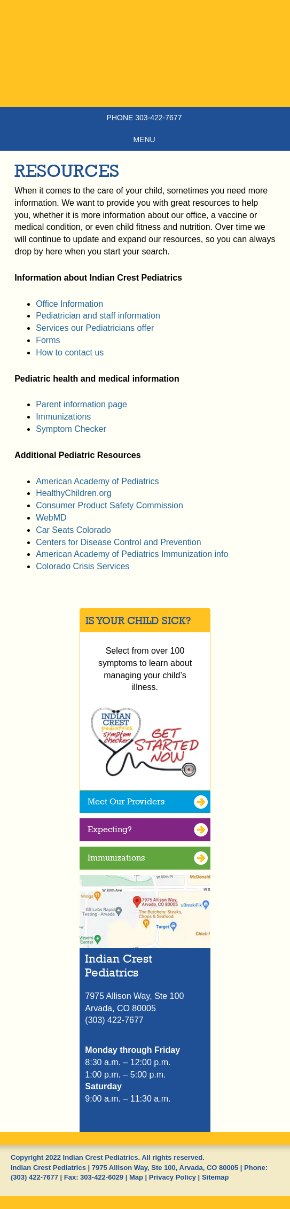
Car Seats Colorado (73, 529)
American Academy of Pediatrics (97, 481)
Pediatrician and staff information (98, 315)
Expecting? (110, 829)
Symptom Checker (71, 428)
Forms (48, 340)
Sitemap (215, 1177)
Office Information (69, 303)
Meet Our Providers (126, 801)
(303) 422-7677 (34, 1177)
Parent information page (81, 404)
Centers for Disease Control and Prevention (118, 542)
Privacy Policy (172, 1177)
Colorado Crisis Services (82, 566)
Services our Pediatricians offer (95, 327)
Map (136, 1177)
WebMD (51, 517)
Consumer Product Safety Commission (109, 505)
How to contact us (70, 352)
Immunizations (63, 416)
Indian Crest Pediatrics (145, 72)
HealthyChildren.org (73, 493)
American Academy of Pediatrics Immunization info (132, 554)
